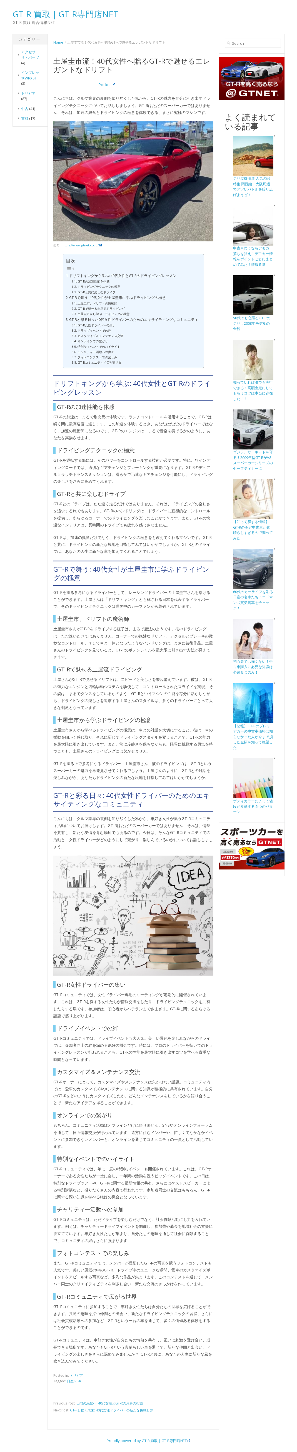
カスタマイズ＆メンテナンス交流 (100, 336)
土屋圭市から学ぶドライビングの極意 (103, 314)
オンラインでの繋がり (93, 341)
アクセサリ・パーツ (30, 54)
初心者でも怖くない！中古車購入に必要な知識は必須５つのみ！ (253, 667)
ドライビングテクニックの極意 (99, 286)
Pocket (106, 84)
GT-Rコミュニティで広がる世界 (100, 362)
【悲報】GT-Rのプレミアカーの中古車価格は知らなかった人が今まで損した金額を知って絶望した (253, 736)
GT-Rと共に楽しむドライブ (97, 292)
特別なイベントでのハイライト (99, 346)
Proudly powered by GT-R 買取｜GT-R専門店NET (149, 1440)
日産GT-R (74, 1381)
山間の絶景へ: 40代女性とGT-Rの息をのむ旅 (109, 1403)
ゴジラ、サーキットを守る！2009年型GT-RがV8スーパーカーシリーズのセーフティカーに (253, 460)
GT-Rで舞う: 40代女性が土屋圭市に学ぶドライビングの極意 (117, 297)
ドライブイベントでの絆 (94, 330)
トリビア (28, 93)
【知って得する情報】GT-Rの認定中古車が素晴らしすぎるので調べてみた (253, 530)
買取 (24, 118)
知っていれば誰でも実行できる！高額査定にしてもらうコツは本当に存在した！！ (253, 390)
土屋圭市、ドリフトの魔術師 (97, 303)
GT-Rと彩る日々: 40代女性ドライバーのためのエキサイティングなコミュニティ (133, 319)
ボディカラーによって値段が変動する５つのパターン (253, 806)
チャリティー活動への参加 (96, 352)
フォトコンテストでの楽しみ (97, 357)
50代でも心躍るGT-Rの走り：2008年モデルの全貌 (251, 323)
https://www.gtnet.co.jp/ (82, 245)
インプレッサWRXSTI (30, 75)
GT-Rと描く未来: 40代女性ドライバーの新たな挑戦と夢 (111, 1410)
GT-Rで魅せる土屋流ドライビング (101, 308)
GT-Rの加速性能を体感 (93, 281)
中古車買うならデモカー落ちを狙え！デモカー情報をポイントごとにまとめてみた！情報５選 (253, 256)
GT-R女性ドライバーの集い (97, 325)
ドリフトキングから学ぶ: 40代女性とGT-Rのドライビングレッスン (122, 275)
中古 (24, 108)
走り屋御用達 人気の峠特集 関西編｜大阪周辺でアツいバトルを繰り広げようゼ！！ (253, 186)
